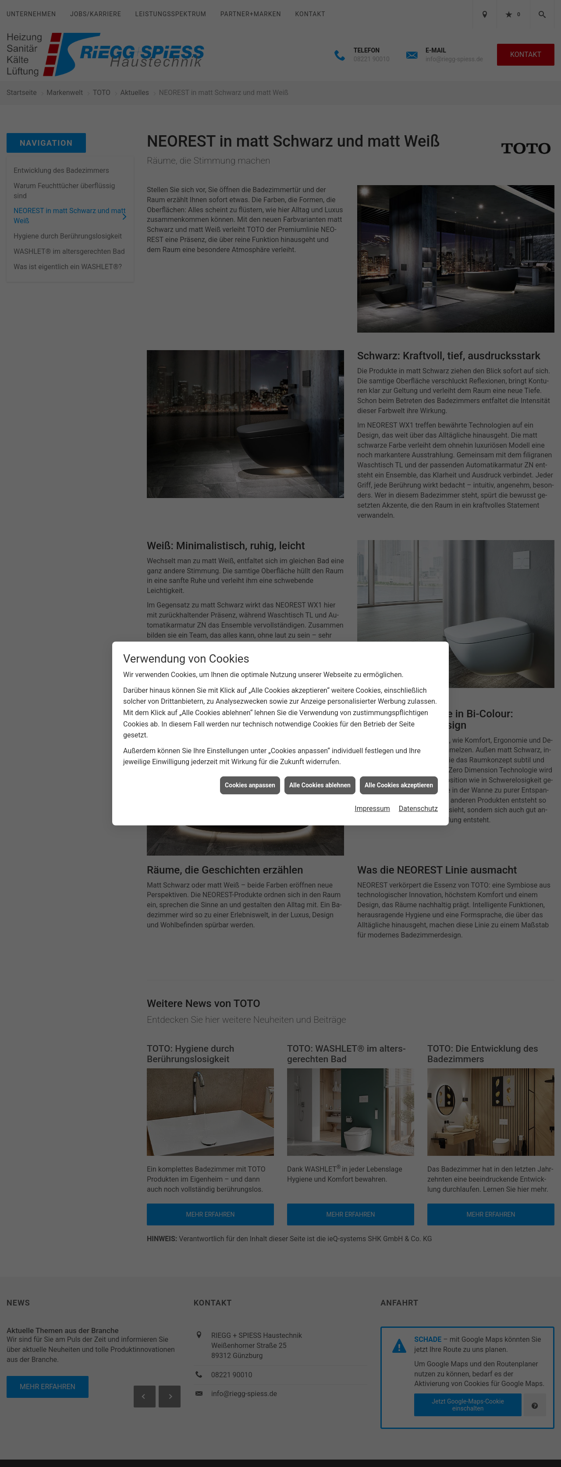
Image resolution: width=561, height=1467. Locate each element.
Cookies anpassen (250, 785)
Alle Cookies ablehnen (320, 785)
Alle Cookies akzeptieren (399, 785)
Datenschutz (418, 808)
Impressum (372, 808)
